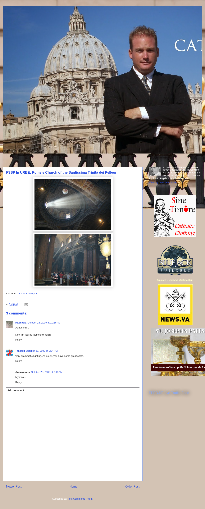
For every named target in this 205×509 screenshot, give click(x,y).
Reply (18, 339)
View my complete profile (162, 182)
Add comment (15, 390)
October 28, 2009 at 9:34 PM (42, 350)
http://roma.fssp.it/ (28, 293)
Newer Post (14, 486)
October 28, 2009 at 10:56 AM (44, 322)
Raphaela (20, 322)
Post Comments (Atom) (80, 498)
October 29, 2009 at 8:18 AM (46, 372)
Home (74, 486)
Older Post (132, 486)
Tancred (20, 350)
